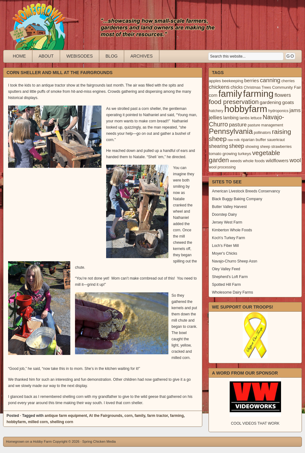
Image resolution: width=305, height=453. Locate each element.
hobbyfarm (16, 422)
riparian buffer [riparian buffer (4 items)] (253, 139)
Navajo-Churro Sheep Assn (234, 261)
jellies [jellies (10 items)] (215, 117)
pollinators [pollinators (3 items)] (262, 132)
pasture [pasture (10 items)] (238, 125)
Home (19, 56)
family (139, 415)
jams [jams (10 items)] (295, 110)
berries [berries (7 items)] (251, 80)
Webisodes (79, 56)
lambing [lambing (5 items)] (230, 117)
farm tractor (157, 415)
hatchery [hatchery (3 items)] (216, 111)
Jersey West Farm (227, 222)
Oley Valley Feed (226, 269)
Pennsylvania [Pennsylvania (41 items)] (231, 131)
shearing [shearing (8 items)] (218, 146)
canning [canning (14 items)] (270, 80)
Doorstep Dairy (224, 214)
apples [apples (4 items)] (215, 80)
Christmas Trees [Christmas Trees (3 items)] (257, 87)
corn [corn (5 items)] (213, 95)
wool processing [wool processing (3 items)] (222, 167)
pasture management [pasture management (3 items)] (265, 125)
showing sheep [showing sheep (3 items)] (257, 146)
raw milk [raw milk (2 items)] (234, 140)
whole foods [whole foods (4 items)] (254, 160)
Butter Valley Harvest (229, 207)
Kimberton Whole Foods (232, 230)
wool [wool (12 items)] (295, 160)
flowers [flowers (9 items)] (282, 95)
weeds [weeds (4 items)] (236, 160)
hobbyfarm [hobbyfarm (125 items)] (245, 109)
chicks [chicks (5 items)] (237, 87)
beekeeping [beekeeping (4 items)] (232, 80)
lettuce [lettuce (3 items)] (256, 118)
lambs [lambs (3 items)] (245, 118)
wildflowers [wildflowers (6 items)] (277, 160)
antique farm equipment (66, 415)
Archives (141, 56)
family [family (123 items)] (230, 94)
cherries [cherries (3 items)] (288, 81)
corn (128, 415)
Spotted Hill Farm (226, 284)
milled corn (38, 422)
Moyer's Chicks (224, 253)
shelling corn (61, 422)
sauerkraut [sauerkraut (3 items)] (276, 140)
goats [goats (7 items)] (288, 102)
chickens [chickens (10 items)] (219, 87)
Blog (112, 56)
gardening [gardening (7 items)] (270, 102)
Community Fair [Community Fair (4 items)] (286, 87)
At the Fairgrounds (105, 415)
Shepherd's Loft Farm (230, 277)
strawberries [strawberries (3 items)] (281, 146)
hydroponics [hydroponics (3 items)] (278, 111)
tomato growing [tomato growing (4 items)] (223, 153)
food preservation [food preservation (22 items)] (234, 101)
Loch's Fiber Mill (225, 245)
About (46, 56)
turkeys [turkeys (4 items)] (244, 153)
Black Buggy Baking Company (237, 199)
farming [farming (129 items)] (258, 93)
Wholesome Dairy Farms (232, 292)
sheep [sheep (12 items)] (236, 146)
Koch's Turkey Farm (228, 238)
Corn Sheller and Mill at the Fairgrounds (60, 72)
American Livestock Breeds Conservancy (246, 191)
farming (177, 415)
